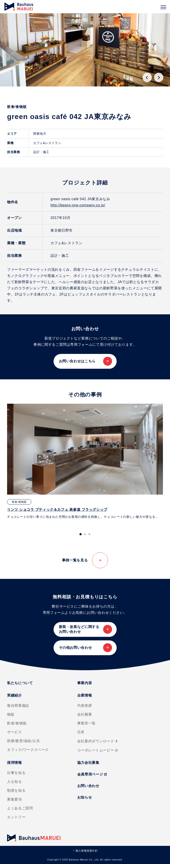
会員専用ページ (92, 774)
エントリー (16, 817)
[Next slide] (158, 77)
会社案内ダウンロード (97, 741)
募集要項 (14, 799)
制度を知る (16, 790)
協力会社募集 (88, 762)
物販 (10, 714)
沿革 (81, 732)
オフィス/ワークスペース (28, 750)
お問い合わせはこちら (77, 361)
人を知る (14, 781)
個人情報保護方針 (86, 850)
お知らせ (84, 797)
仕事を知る (16, 773)
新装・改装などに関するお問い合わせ (79, 629)
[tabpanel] (85, 461)
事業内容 (84, 683)
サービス (14, 732)
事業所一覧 (86, 723)
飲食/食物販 (17, 723)
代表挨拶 (84, 705)
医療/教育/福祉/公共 (23, 741)
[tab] (80, 534)
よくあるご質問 (20, 808)
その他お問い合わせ (75, 647)
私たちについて (20, 683)
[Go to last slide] (147, 77)
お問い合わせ (88, 786)
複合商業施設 (18, 705)
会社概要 (84, 714)
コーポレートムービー (97, 750)
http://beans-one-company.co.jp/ (77, 205)
